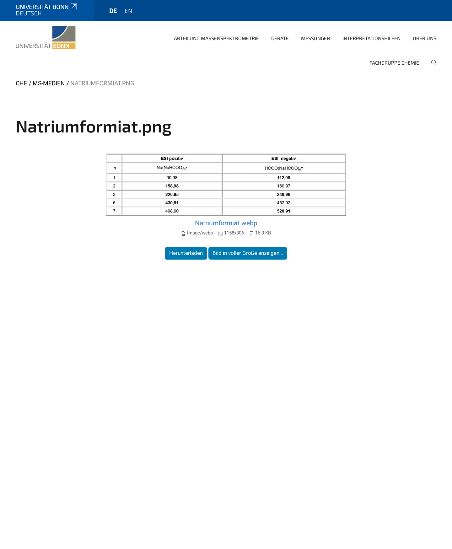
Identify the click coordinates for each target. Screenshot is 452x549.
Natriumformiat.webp (226, 223)
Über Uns (424, 38)
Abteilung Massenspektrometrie (216, 38)
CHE (21, 83)
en (128, 10)
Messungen (315, 38)
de (113, 10)
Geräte (280, 38)
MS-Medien (49, 83)
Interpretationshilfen (371, 38)
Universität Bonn (47, 6)
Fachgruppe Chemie (394, 63)
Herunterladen (186, 253)
